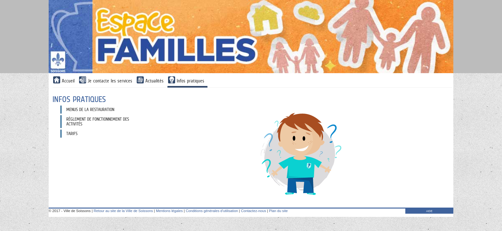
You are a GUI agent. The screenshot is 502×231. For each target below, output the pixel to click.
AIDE (429, 211)
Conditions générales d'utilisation (212, 211)
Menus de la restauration (90, 109)
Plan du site (278, 211)
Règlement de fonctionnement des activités (97, 121)
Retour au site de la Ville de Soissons (123, 211)
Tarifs (71, 133)
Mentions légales (169, 211)
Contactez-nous (253, 211)
